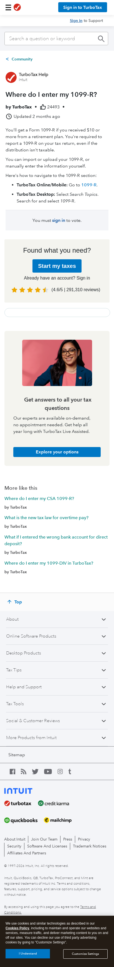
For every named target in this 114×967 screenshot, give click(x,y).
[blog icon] (26, 771)
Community (22, 59)
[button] (8, 7)
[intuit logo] (27, 790)
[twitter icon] (38, 771)
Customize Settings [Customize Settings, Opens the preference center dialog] (85, 954)
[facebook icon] (15, 771)
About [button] (12, 619)
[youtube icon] (50, 771)
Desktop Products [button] (23, 653)
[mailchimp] (61, 820)
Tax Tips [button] (14, 670)
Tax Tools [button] (15, 704)
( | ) (76, 289)
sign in (58, 220)
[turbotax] (21, 803)
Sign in (76, 20)
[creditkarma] (56, 803)
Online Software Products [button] (31, 636)
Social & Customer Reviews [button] (33, 721)
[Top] (15, 602)
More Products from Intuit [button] (31, 737)
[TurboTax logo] (17, 7)
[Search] (56, 38)
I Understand (28, 953)
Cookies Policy (17, 928)
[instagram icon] (63, 771)
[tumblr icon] (74, 771)
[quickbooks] (24, 820)
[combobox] (56, 38)
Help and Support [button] (24, 687)
